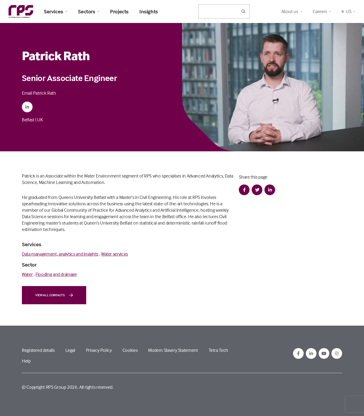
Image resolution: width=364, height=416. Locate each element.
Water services (114, 254)
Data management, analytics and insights (60, 254)
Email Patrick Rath (39, 93)
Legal (70, 350)
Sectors (88, 11)
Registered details (38, 350)
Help (26, 361)
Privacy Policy (99, 350)
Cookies (129, 350)
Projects (119, 11)
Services (55, 11)
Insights (148, 11)
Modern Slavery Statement (173, 350)
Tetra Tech (218, 350)
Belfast (28, 120)
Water (27, 274)
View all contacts (54, 295)
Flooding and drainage (56, 274)
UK (40, 120)
